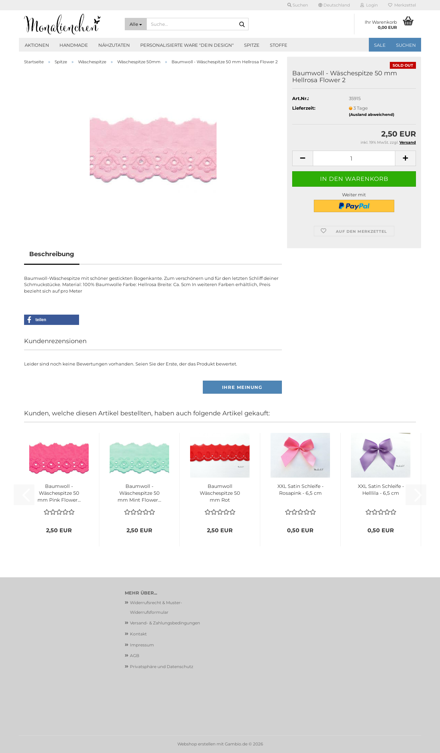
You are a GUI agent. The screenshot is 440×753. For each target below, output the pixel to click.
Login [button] (369, 5)
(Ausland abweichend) (371, 114)
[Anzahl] (354, 158)
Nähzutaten (114, 45)
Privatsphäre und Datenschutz (161, 666)
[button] (334, 5)
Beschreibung (51, 254)
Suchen (406, 45)
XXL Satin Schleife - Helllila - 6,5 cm (381, 489)
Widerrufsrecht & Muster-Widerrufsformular (156, 607)
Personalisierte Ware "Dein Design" (187, 45)
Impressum (142, 644)
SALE (380, 45)
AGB (134, 655)
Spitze (252, 45)
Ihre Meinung (242, 387)
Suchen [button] (297, 5)
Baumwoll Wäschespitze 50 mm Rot (220, 493)
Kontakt (138, 633)
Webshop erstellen (196, 743)
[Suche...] (136, 24)
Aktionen (37, 45)
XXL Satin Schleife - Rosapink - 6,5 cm (300, 489)
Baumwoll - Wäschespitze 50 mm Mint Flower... (139, 493)
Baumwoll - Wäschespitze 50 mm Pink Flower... (59, 493)
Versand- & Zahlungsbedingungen (165, 622)
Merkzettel (402, 5)
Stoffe (278, 45)
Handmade (73, 45)
